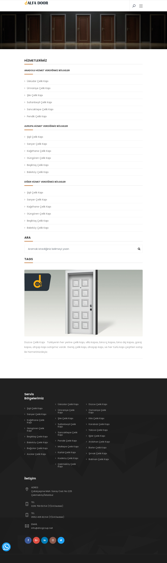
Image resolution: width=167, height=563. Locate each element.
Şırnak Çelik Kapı (98, 453)
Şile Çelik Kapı (35, 95)
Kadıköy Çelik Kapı (68, 458)
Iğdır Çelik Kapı (97, 436)
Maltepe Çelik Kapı (68, 446)
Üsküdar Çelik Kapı (37, 81)
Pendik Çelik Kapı (37, 116)
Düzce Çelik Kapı (98, 404)
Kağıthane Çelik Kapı (39, 151)
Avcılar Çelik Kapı (36, 454)
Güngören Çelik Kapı (39, 158)
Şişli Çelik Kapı (35, 137)
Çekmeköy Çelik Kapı (67, 465)
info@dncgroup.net (42, 528)
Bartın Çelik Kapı (97, 447)
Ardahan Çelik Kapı (99, 441)
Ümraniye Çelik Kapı (38, 88)
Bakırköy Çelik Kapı (38, 172)
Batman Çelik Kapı (99, 459)
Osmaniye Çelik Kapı (97, 411)
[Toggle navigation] (141, 6)
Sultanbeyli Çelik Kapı (39, 102)
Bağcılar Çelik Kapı (37, 448)
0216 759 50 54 (39, 506)
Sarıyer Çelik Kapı (37, 144)
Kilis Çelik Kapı (96, 418)
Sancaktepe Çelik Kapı (40, 109)
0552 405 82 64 (39, 517)
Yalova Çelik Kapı (98, 430)
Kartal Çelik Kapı (67, 452)
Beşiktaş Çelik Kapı (38, 165)
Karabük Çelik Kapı (99, 424)
